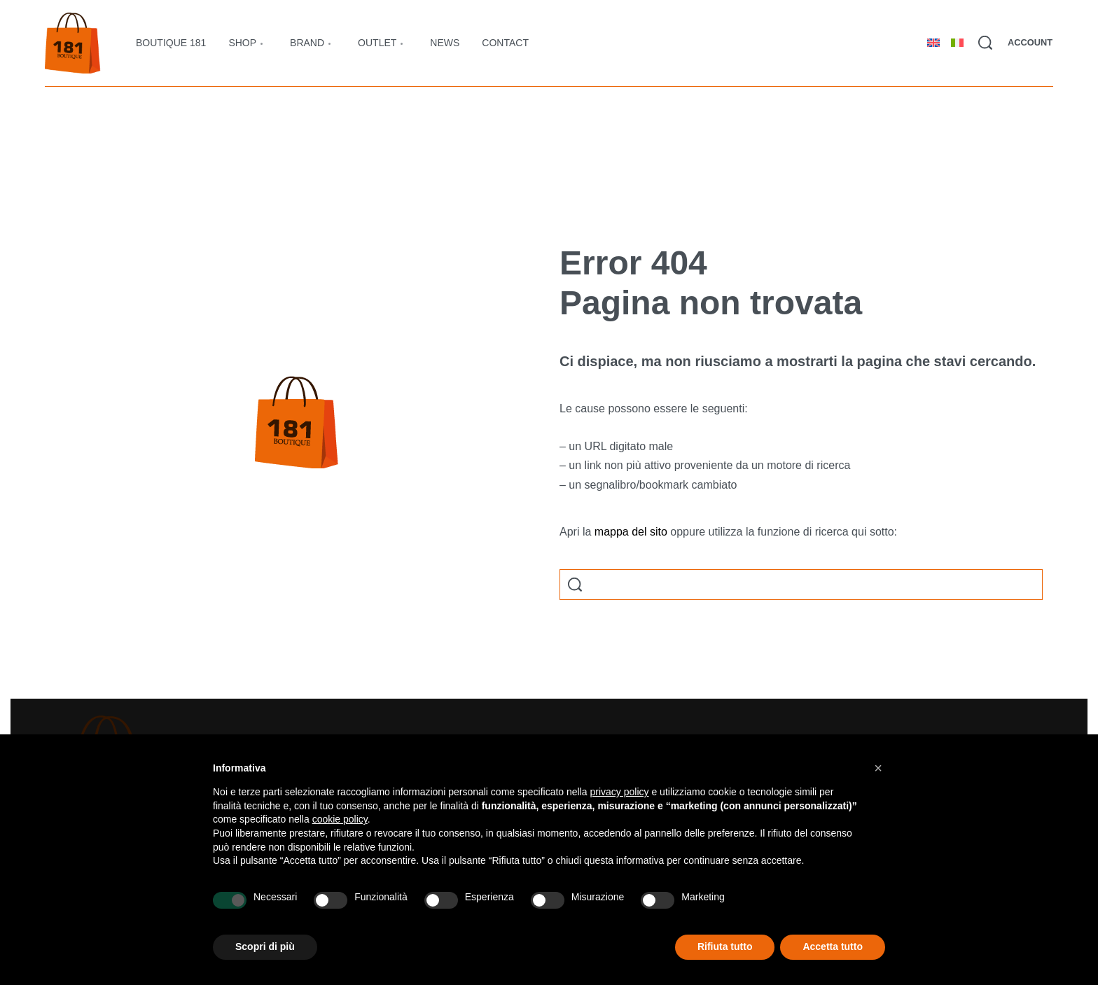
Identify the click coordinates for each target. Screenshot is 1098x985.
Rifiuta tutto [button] (725, 946)
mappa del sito (631, 532)
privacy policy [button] (619, 791)
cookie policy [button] (340, 819)
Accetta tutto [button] (832, 946)
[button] (878, 768)
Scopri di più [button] (265, 946)
